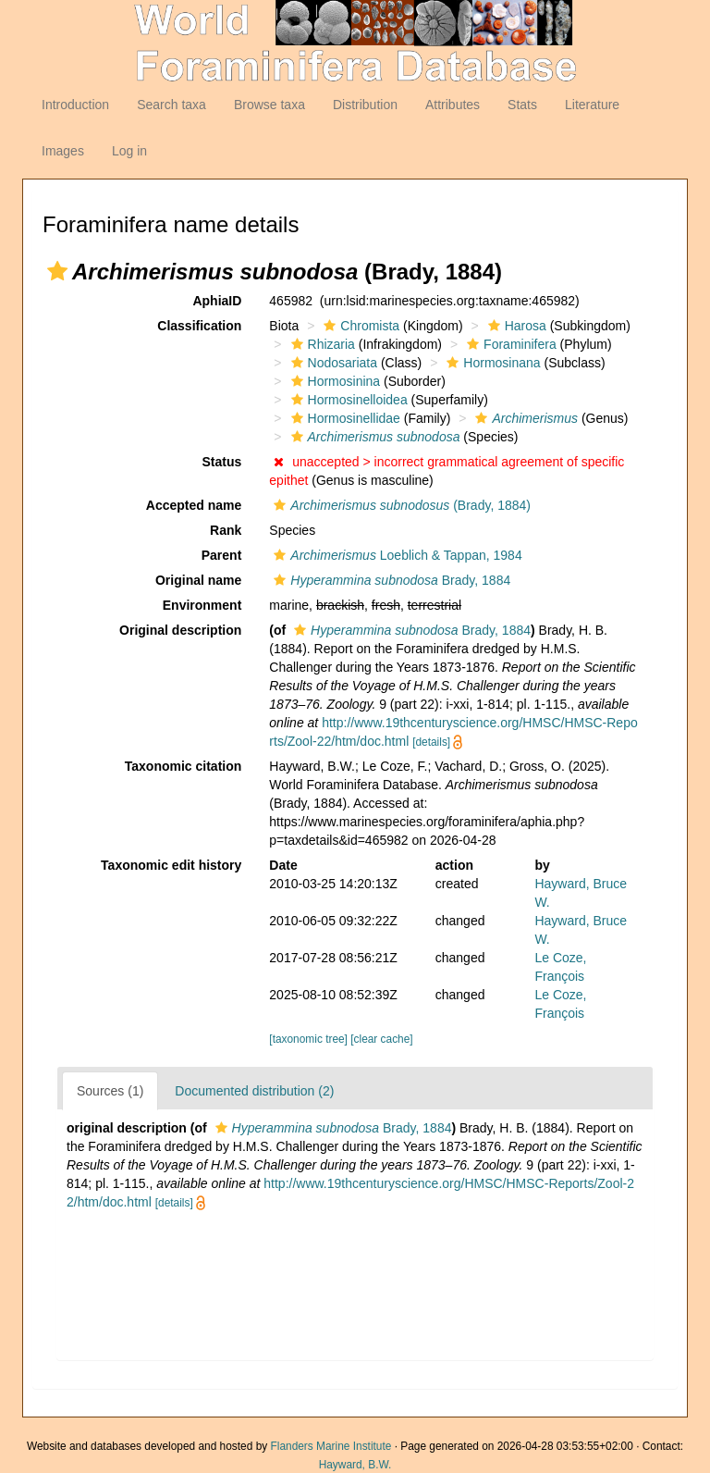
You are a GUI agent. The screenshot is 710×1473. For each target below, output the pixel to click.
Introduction (75, 104)
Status (222, 461)
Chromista (359, 325)
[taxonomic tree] (308, 1039)
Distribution (365, 104)
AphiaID (216, 300)
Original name (198, 580)
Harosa (515, 325)
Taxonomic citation (183, 766)
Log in (129, 150)
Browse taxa (269, 104)
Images (63, 150)
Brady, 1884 (389, 580)
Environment (202, 605)
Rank (225, 530)
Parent (222, 555)
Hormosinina (334, 381)
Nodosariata (332, 362)
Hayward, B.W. (355, 1464)
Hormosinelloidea (347, 399)
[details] (431, 742)
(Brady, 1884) (400, 505)
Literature (592, 104)
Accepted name (193, 505)
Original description (180, 630)
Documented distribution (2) (254, 1090)
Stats (522, 104)
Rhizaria (321, 344)
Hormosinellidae (343, 418)
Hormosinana (491, 362)
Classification (199, 325)
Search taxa (171, 104)
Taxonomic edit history (171, 865)
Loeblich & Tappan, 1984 (395, 555)
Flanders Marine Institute (331, 1446)
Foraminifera (509, 344)
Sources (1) (110, 1090)
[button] (57, 271)
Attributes (452, 104)
